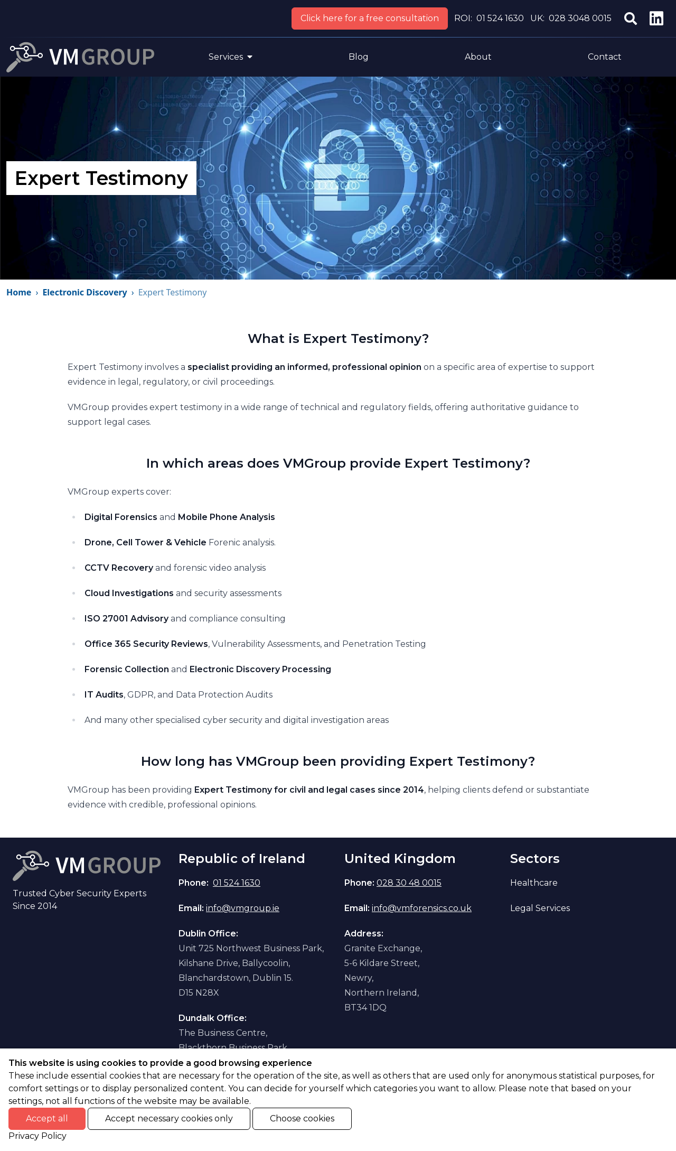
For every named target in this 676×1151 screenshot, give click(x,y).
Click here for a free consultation (370, 18)
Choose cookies (302, 1118)
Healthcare (534, 883)
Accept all (47, 1118)
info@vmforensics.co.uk (422, 908)
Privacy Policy (37, 1136)
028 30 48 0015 (409, 883)
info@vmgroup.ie (242, 908)
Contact (605, 57)
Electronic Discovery (84, 292)
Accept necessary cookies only (169, 1118)
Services (230, 57)
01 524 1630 (500, 18)
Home (18, 292)
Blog (359, 57)
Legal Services (540, 908)
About (478, 57)
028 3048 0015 (580, 18)
